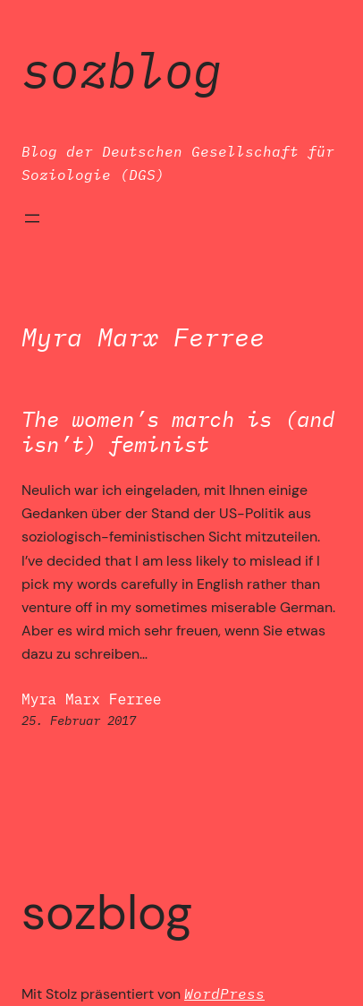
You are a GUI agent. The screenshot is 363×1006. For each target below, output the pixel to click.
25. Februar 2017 (78, 720)
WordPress (224, 993)
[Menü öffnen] (32, 218)
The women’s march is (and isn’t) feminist (177, 432)
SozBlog (121, 69)
